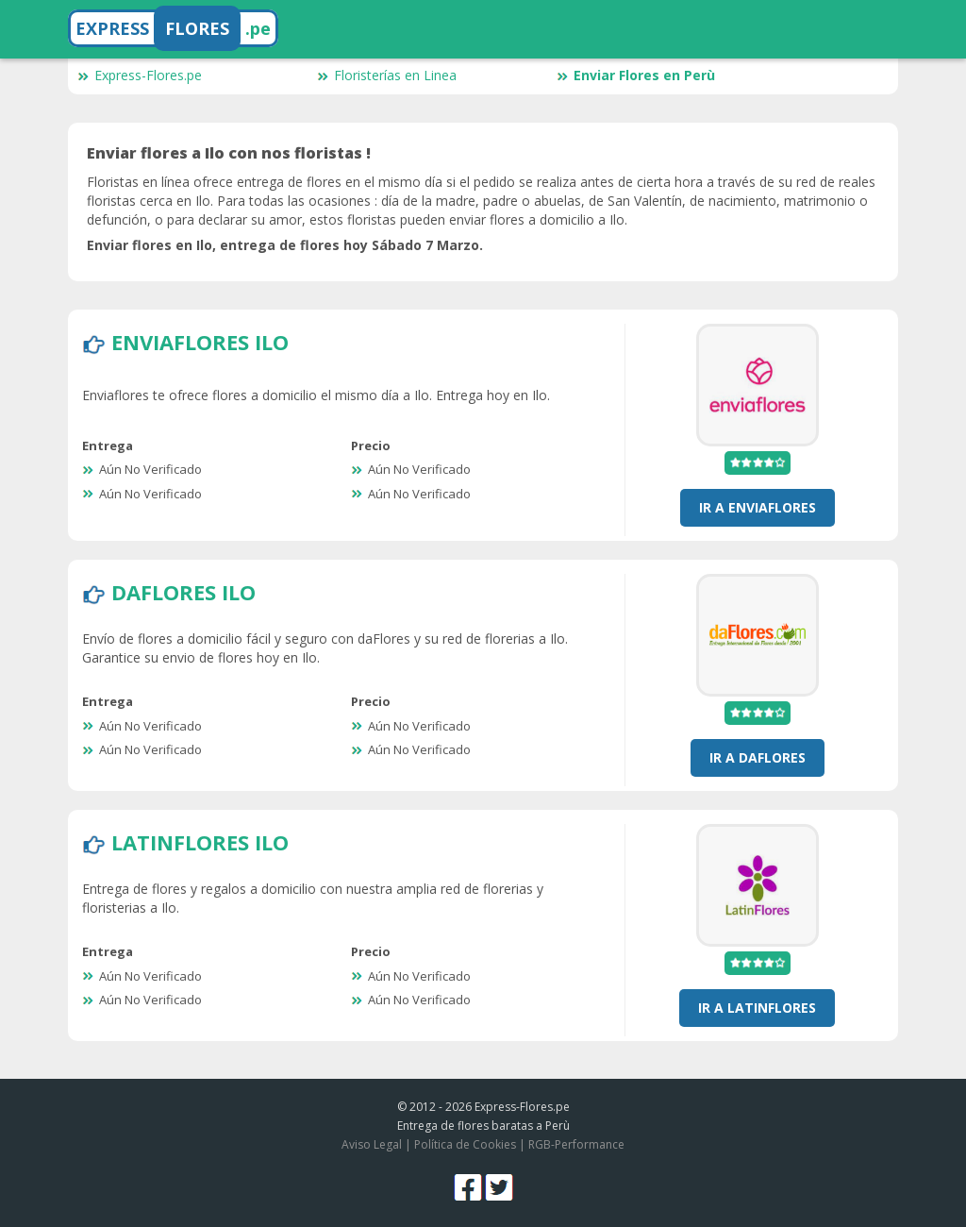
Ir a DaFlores (757, 757)
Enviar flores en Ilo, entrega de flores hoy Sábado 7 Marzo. (285, 245)
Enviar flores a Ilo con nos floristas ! (229, 153)
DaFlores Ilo (183, 592)
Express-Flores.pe (139, 75)
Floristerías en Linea (387, 75)
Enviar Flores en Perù (636, 75)
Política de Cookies (465, 1144)
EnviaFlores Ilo (200, 342)
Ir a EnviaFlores (757, 507)
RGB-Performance (576, 1144)
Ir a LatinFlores (757, 1008)
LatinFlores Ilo (200, 842)
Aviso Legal (371, 1144)
